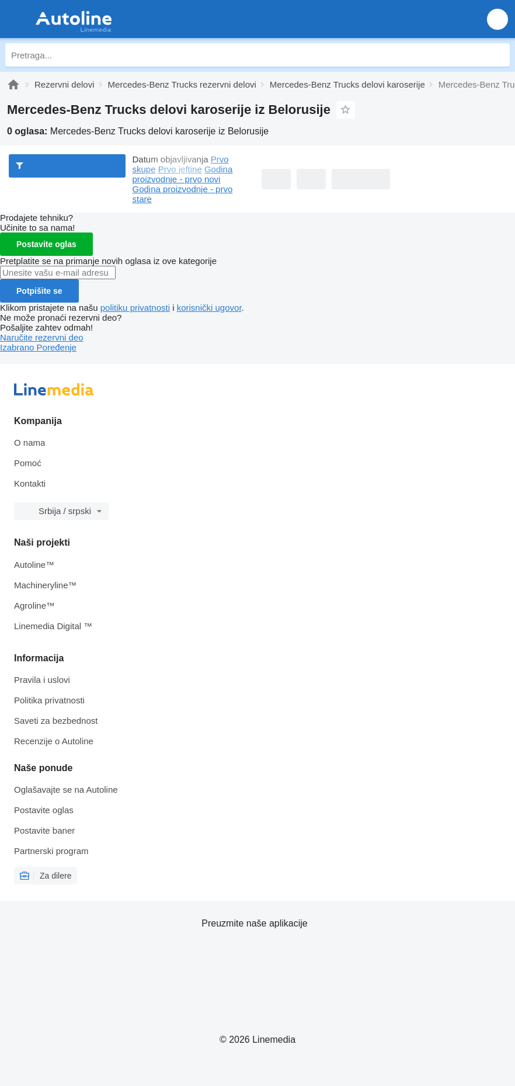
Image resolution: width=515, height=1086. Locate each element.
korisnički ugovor (209, 308)
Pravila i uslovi (42, 680)
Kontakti (30, 483)
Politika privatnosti (49, 700)
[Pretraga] (498, 55)
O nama (29, 442)
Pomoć (27, 463)
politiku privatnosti (135, 308)
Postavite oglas (46, 244)
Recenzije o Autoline (53, 741)
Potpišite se (39, 291)
